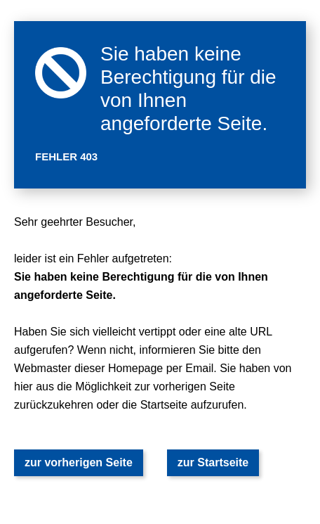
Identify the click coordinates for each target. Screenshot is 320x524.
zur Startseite (213, 462)
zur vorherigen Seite (79, 462)
